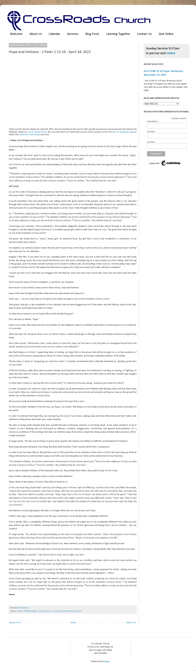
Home (73, 622)
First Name (151, 132)
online (170, 53)
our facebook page (125, 132)
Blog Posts (92, 34)
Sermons (72, 34)
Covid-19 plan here (37, 132)
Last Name (151, 142)
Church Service (45, 611)
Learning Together (118, 34)
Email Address (153, 121)
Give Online (166, 34)
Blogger (106, 661)
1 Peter (20, 611)
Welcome (16, 34)
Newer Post (15, 622)
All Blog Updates (31, 611)
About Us (35, 34)
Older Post (131, 622)
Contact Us (144, 34)
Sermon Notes (67, 611)
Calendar (54, 34)
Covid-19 (56, 611)
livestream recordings (29, 134)
